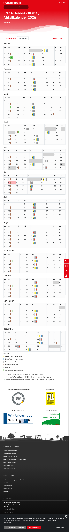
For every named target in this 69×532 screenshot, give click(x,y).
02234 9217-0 (12, 512)
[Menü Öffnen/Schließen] (61, 2)
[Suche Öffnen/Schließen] (56, 2)
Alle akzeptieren (34, 527)
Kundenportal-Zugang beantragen (15, 459)
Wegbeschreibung (10, 509)
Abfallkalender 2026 (21, 7)
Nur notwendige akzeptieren (15, 527)
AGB (6, 482)
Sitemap (7, 491)
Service (12, 7)
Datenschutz (8, 485)
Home (6, 7)
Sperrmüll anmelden (10, 453)
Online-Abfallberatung (11, 450)
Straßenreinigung (10, 465)
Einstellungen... (60, 527)
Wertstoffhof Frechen (11, 456)
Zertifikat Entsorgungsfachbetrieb (14, 480)
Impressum (8, 488)
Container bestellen (10, 462)
